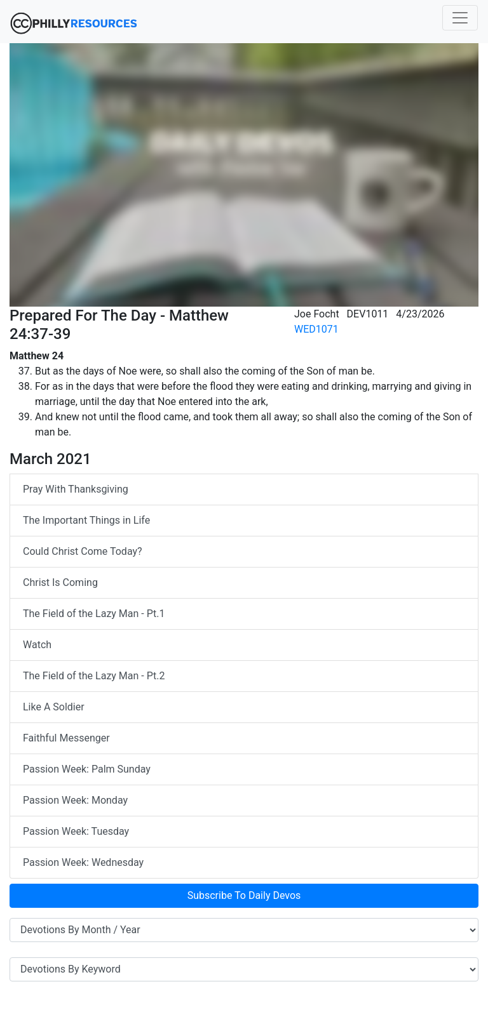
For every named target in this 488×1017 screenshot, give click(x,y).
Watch (37, 645)
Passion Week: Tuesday (76, 831)
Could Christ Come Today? (82, 551)
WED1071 (316, 329)
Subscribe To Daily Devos (244, 895)
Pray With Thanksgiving (75, 489)
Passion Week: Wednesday (83, 862)
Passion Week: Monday (75, 800)
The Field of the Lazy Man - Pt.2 (94, 676)
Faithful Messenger (66, 738)
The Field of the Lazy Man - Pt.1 (94, 614)
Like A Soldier (54, 707)
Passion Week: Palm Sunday (87, 769)
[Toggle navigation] (460, 17)
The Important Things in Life (86, 520)
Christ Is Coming (60, 582)
